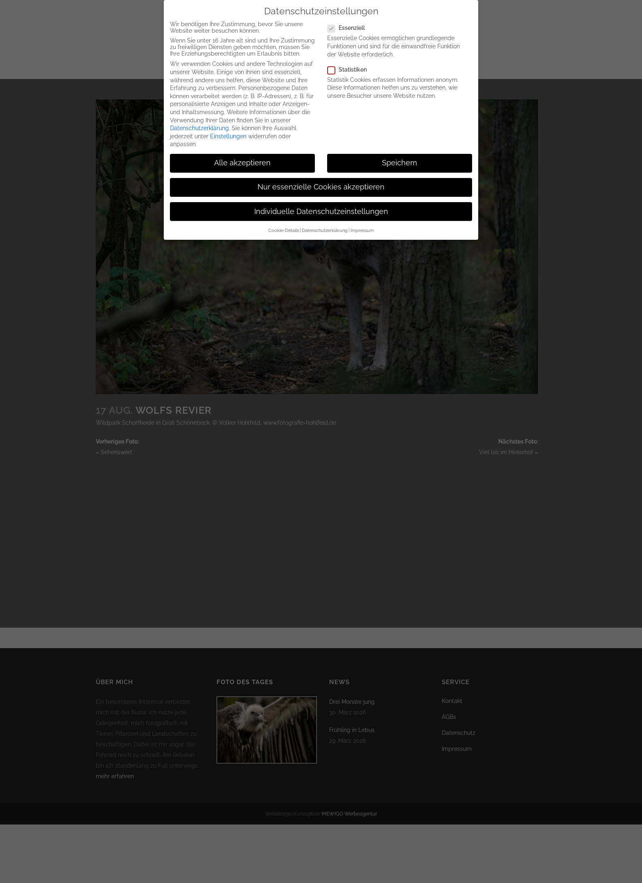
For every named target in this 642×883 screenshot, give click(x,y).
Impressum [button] (362, 230)
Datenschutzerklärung (199, 127)
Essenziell (349, 28)
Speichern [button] (399, 163)
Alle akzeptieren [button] (242, 163)
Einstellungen (228, 136)
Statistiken (350, 69)
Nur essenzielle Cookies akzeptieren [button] (321, 187)
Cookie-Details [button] (283, 230)
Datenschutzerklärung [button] (325, 230)
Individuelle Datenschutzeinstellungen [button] (321, 211)
